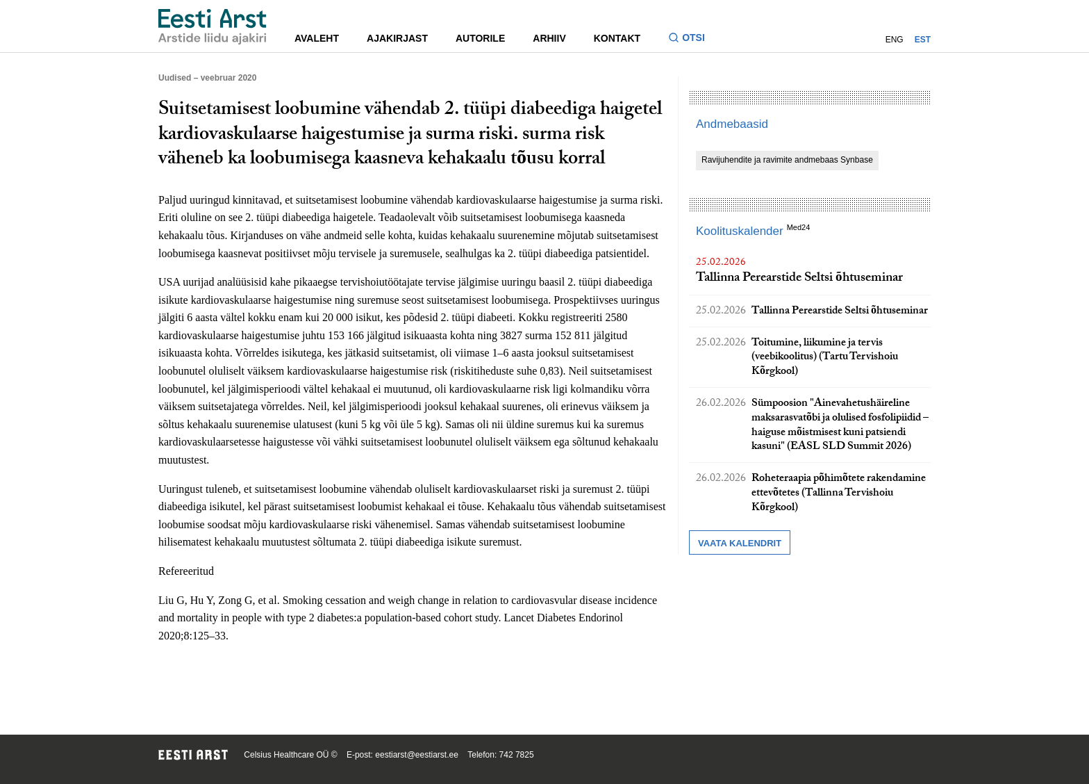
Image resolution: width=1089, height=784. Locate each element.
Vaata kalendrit (739, 543)
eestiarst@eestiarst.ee (416, 755)
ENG (895, 39)
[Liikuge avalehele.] (212, 26)
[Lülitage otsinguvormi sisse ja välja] (692, 39)
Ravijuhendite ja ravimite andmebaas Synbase (787, 160)
